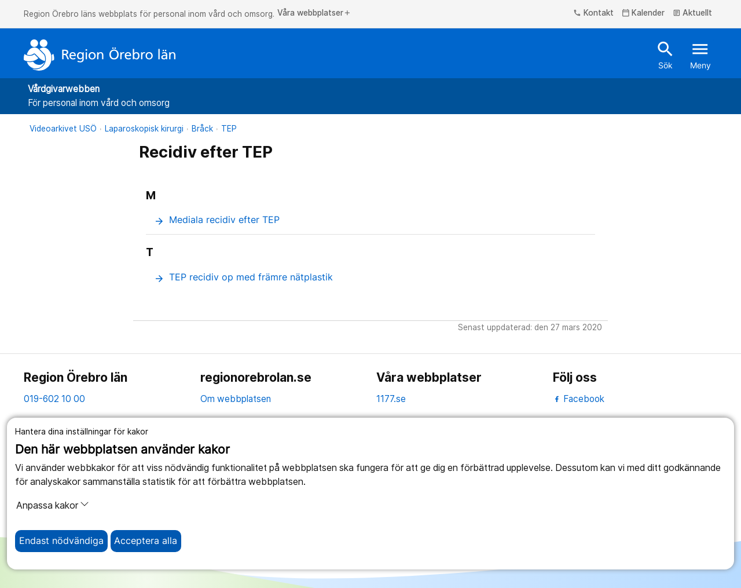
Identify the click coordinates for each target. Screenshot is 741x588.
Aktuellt (693, 13)
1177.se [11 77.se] (391, 398)
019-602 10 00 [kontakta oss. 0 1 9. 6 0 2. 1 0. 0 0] (54, 398)
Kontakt (593, 13)
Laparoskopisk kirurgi (144, 128)
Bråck (202, 128)
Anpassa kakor (52, 505)
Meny (700, 54)
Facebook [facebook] (578, 398)
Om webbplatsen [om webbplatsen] (235, 398)
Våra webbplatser (314, 13)
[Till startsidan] (99, 55)
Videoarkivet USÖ (63, 128)
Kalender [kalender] (643, 13)
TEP (229, 128)
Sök (665, 54)
